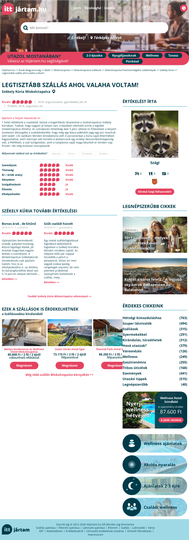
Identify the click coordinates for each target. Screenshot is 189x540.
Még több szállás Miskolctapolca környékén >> (59, 375)
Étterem (113, 527)
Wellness (152, 55)
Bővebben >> (9, 279)
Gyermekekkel (135, 334)
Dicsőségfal (93, 8)
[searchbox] (94, 27)
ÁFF (41, 531)
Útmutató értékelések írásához (105, 531)
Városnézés (132, 351)
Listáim (109, 8)
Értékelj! (78, 38)
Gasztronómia (159, 271)
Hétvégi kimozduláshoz (142, 317)
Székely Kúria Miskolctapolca (26, 91)
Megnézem (24, 365)
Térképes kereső (108, 38)
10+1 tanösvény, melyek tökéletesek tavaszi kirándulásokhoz (146, 243)
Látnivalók (139, 527)
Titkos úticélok (135, 367)
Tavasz (173, 55)
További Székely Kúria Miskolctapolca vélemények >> (60, 296)
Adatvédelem (55, 531)
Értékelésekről (74, 531)
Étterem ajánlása (69, 527)
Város (151, 527)
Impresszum (95, 534)
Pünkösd (132, 61)
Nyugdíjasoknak (124, 55)
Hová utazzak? (135, 345)
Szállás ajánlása (46, 527)
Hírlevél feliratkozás (139, 531)
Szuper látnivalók (137, 323)
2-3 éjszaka (94, 55)
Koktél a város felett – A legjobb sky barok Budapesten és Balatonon (153, 284)
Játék (77, 8)
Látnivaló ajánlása (94, 527)
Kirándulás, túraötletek (163, 229)
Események (132, 373)
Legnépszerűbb (132, 232)
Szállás (125, 527)
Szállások (130, 329)
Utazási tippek (135, 378)
